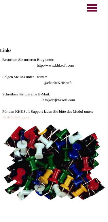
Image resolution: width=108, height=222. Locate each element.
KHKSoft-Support (16, 117)
